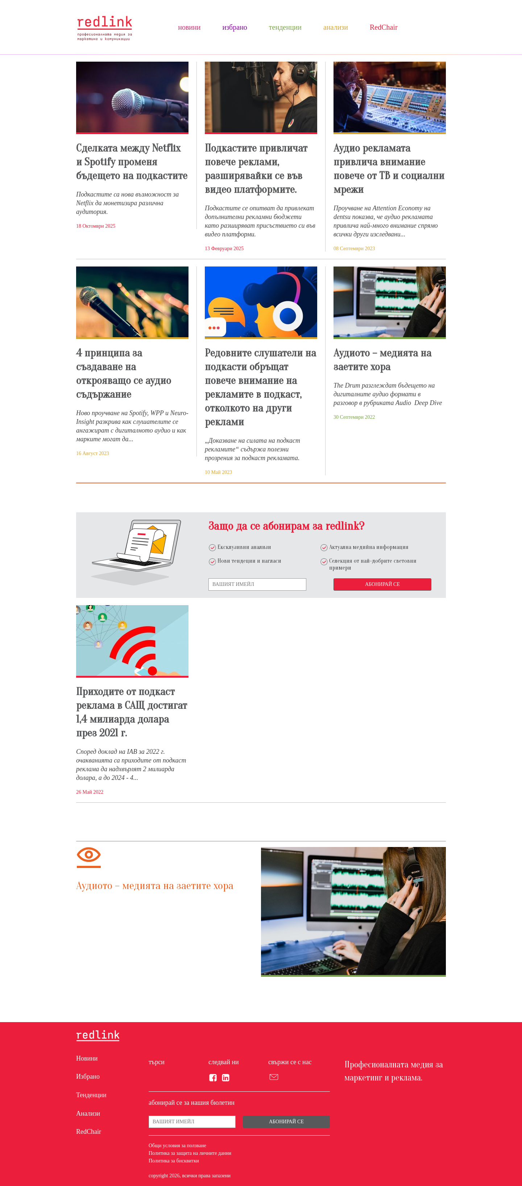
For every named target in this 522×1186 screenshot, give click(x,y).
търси (157, 1062)
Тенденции (285, 27)
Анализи (335, 27)
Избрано (234, 27)
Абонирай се (382, 584)
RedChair (384, 27)
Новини (189, 27)
